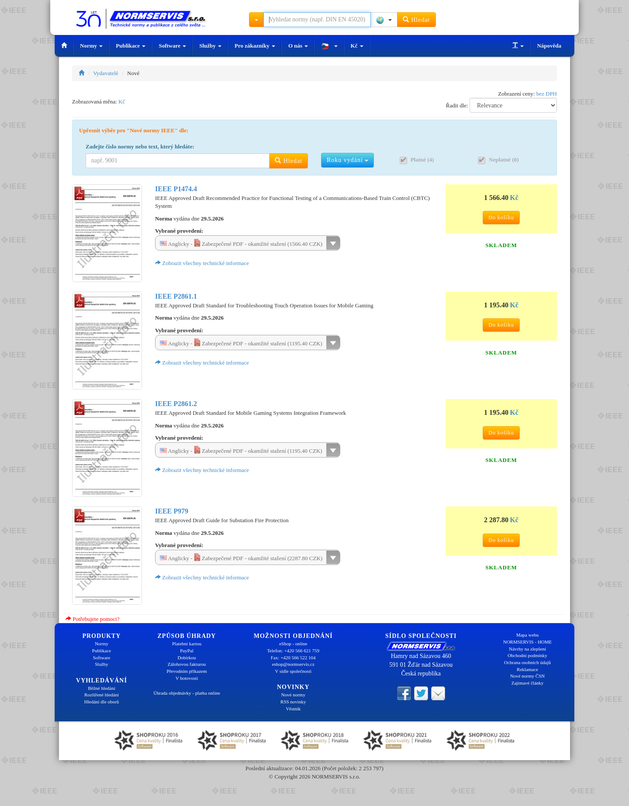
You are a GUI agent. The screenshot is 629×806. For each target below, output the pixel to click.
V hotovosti (187, 678)
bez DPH (546, 93)
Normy (91, 45)
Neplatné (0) (503, 159)
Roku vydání (347, 160)
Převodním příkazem (187, 671)
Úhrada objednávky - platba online (186, 693)
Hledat (416, 19)
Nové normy (293, 694)
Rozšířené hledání (101, 694)
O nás (298, 45)
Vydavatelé (105, 73)
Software (172, 45)
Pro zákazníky (255, 45)
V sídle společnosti (293, 671)
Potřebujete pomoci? (92, 619)
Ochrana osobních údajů (527, 662)
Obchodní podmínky (527, 655)
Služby (210, 45)
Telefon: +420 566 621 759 (293, 650)
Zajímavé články (527, 682)
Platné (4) (422, 159)
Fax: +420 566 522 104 (293, 657)
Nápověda (549, 45)
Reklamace (527, 669)
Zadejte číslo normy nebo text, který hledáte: (140, 146)
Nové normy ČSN (527, 676)
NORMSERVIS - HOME (527, 641)
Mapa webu (527, 634)
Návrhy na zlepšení (527, 648)
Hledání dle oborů (101, 701)
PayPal (187, 650)
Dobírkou (186, 657)
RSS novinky (293, 701)
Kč (357, 45)
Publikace (130, 45)
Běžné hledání (101, 688)
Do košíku (501, 217)
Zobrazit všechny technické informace (202, 263)
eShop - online (293, 643)
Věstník (293, 708)
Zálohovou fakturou (187, 664)
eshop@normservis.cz (293, 664)
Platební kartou (186, 643)
